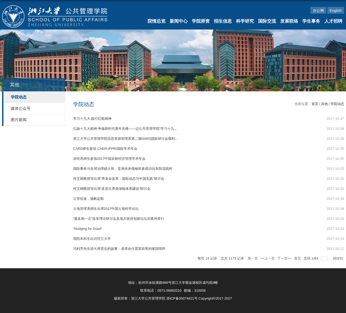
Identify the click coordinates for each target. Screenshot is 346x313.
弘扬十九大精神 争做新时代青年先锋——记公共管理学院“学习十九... (125, 129)
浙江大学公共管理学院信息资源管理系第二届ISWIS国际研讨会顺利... (125, 139)
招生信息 (223, 21)
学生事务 (311, 21)
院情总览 (157, 21)
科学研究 (245, 21)
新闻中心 (179, 21)
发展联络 (289, 21)
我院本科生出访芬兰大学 (92, 239)
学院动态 (337, 104)
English (336, 10)
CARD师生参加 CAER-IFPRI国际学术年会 (105, 149)
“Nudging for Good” (87, 229)
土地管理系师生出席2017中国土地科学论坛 (106, 209)
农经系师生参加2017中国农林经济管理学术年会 (109, 159)
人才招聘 (333, 21)
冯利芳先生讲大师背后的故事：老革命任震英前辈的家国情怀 (119, 249)
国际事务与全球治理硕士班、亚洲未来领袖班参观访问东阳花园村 (122, 169)
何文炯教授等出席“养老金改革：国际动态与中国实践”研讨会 (118, 179)
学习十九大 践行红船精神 (92, 119)
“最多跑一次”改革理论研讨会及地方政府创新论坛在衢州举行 (118, 219)
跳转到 (338, 258)
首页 (315, 104)
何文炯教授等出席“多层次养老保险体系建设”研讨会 (112, 189)
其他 (324, 104)
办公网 (318, 10)
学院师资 (201, 21)
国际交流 (267, 21)
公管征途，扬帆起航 (88, 199)
